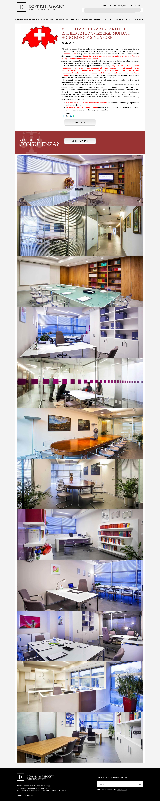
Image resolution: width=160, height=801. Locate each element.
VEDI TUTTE (80, 121)
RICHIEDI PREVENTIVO (80, 142)
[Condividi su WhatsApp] (74, 115)
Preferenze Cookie (59, 790)
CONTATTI (128, 19)
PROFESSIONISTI (26, 19)
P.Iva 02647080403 (24, 790)
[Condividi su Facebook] (63, 115)
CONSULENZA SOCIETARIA (43, 19)
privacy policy (122, 789)
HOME (17, 19)
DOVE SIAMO (118, 19)
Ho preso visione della (113, 789)
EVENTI (110, 19)
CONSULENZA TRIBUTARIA (64, 19)
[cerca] (109, 10)
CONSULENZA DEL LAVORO (84, 19)
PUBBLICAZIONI (101, 19)
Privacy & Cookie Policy (41, 790)
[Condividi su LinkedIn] (70, 115)
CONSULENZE (138, 19)
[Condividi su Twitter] (67, 115)
